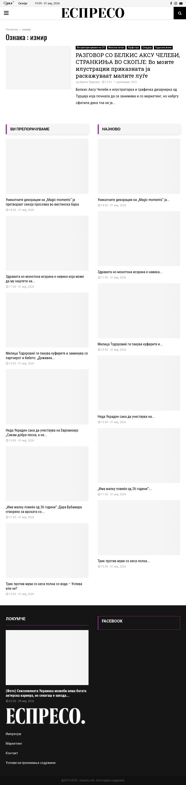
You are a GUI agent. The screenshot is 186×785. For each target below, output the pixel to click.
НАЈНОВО (111, 129)
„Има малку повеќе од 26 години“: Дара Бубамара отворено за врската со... (44, 509)
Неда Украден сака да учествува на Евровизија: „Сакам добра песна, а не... (42, 432)
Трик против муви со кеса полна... (124, 561)
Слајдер (147, 47)
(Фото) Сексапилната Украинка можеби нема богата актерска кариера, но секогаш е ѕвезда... (46, 693)
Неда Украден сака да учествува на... (126, 416)
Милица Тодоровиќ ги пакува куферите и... (130, 344)
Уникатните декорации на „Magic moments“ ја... (134, 200)
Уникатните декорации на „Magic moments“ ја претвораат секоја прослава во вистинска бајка (42, 202)
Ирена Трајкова (90, 82)
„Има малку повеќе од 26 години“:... (125, 489)
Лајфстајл (133, 47)
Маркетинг (14, 743)
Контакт (12, 753)
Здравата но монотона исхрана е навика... (130, 272)
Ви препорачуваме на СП (91, 47)
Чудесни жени (163, 47)
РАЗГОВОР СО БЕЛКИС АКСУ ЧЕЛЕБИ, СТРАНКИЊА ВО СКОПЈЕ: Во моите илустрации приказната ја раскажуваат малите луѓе (128, 65)
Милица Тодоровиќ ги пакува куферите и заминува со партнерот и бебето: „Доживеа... (47, 355)
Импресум (13, 734)
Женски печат (116, 47)
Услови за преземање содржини (31, 763)
